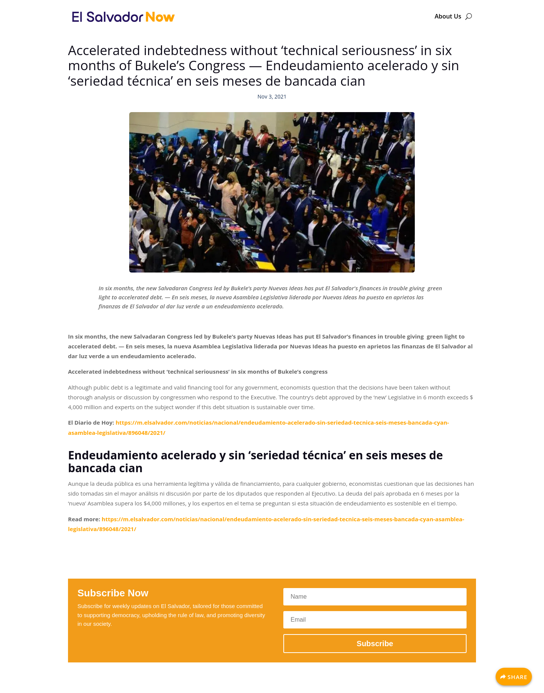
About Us (447, 16)
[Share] (514, 676)
